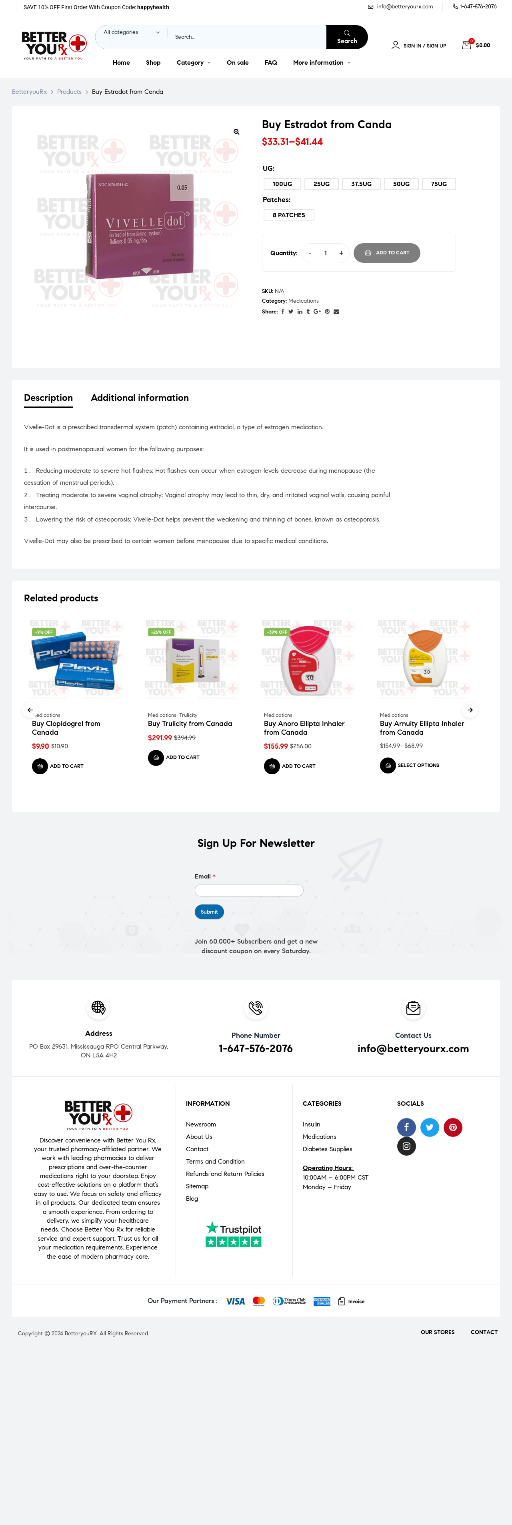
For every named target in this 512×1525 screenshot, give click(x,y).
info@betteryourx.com (413, 1050)
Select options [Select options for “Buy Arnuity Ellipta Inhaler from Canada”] (418, 767)
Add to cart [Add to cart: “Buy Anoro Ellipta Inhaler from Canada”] (299, 768)
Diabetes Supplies (327, 1150)
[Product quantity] (325, 253)
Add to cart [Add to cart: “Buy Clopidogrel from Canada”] (67, 768)
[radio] (282, 184)
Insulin (311, 1126)
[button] (236, 131)
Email (205, 878)
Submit (209, 913)
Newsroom (201, 1126)
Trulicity (188, 717)
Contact (197, 1150)
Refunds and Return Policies (225, 1175)
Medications (303, 300)
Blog (192, 1200)
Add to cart (393, 253)
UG (268, 168)
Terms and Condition (215, 1163)
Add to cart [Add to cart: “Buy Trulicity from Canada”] (183, 759)
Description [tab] (48, 398)
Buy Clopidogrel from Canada (66, 730)
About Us (199, 1138)
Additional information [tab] (140, 398)
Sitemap (197, 1188)
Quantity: (284, 253)
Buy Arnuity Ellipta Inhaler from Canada (422, 730)
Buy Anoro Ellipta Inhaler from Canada (304, 730)
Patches (276, 199)
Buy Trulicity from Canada (190, 725)
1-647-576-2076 (256, 1050)
